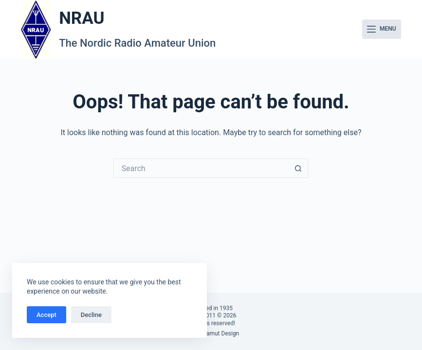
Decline (91, 314)
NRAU (81, 18)
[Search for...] (201, 168)
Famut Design (221, 333)
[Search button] (298, 168)
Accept (46, 314)
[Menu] (381, 29)
